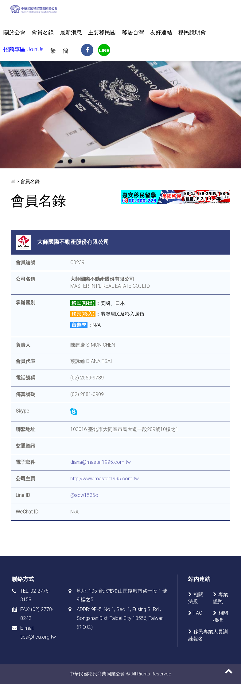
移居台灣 (133, 32)
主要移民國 (102, 32)
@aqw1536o (84, 495)
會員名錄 (43, 32)
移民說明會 (192, 32)
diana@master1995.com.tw (100, 462)
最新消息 (71, 32)
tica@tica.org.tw (38, 637)
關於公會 (14, 32)
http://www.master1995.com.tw (104, 479)
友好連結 (161, 32)
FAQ (197, 613)
